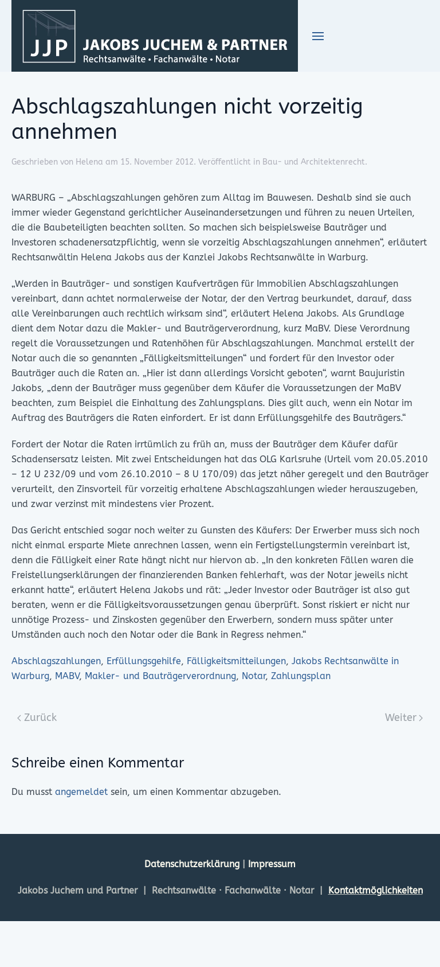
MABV (67, 675)
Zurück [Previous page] (37, 717)
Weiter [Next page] (404, 717)
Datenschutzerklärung (193, 864)
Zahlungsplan (301, 675)
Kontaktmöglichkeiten (375, 890)
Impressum (272, 864)
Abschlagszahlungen (56, 661)
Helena (89, 162)
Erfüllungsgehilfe (144, 661)
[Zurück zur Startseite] (154, 36)
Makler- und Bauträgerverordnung (160, 675)
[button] (318, 36)
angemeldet (81, 791)
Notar (253, 675)
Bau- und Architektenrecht (313, 162)
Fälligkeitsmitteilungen (236, 661)
